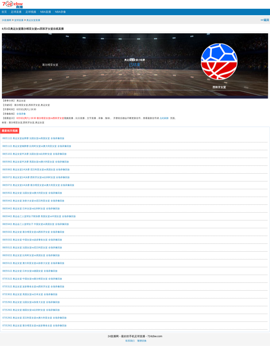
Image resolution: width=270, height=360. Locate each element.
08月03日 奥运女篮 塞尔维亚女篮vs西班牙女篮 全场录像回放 (33, 232)
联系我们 (130, 340)
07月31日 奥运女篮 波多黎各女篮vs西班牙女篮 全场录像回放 (33, 286)
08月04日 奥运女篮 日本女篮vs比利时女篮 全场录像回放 (31, 208)
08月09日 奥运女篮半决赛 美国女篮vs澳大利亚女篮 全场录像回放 (35, 161)
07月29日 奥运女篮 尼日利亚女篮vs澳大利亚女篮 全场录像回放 (34, 317)
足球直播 (16, 11)
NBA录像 (60, 11)
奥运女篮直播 (33, 20)
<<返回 (265, 20)
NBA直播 (45, 11)
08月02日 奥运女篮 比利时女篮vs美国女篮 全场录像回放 (31, 255)
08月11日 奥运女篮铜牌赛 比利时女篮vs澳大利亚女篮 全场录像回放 (36, 146)
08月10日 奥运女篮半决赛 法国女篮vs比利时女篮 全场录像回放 (34, 154)
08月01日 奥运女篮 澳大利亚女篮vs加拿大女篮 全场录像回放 (33, 263)
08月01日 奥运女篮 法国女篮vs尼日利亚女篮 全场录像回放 (32, 247)
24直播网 (12, 2)
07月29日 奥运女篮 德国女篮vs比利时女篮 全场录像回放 (31, 310)
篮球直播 (18, 20)
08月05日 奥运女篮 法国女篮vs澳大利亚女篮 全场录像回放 (32, 193)
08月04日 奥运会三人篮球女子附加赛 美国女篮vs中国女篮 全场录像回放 (39, 216)
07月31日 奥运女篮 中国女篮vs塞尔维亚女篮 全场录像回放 (32, 278)
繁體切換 (141, 340)
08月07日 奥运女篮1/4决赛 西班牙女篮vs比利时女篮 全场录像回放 (36, 177)
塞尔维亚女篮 (50, 64)
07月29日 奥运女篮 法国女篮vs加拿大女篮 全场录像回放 (31, 302)
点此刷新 (164, 118)
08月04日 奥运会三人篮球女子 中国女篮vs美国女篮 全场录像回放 (35, 224)
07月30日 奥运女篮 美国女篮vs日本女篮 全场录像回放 (29, 294)
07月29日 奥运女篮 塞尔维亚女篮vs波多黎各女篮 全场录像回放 (34, 325)
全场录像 (21, 113)
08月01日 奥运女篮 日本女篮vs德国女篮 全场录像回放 (29, 271)
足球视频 (30, 11)
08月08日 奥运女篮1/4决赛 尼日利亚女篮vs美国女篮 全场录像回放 (36, 169)
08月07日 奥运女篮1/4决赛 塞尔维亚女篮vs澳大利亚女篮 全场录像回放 (38, 185)
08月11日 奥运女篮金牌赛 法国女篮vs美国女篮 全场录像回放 (33, 138)
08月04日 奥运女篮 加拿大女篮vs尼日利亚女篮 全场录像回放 (33, 200)
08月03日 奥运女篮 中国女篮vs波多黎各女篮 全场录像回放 (32, 239)
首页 (4, 11)
